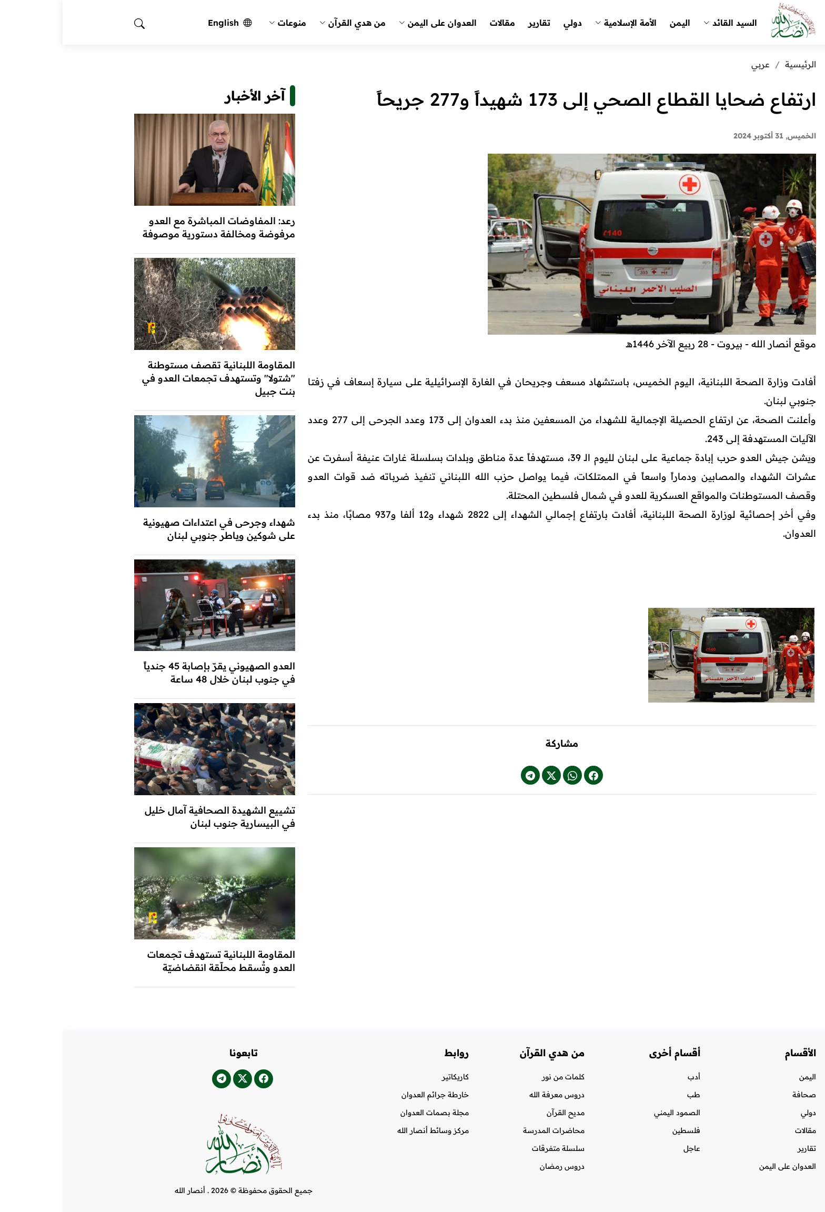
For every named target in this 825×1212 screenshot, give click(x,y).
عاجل (629, 1148)
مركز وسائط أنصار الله (370, 1130)
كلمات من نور (500, 1076)
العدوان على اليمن (375, 22)
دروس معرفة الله (494, 1094)
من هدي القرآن (290, 22)
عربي (698, 64)
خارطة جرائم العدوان (372, 1094)
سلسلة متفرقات (495, 1148)
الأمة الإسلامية (563, 22)
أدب (631, 1076)
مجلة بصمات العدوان (372, 1112)
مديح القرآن (503, 1112)
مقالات (439, 22)
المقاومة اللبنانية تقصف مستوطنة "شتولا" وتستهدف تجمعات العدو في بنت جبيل (156, 378)
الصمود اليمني (614, 1112)
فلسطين (624, 1130)
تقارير (477, 22)
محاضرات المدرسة (491, 1130)
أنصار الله (127, 1190)
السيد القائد (668, 22)
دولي (510, 22)
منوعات (225, 22)
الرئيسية (737, 64)
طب (631, 1094)
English (167, 22)
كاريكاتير (392, 1076)
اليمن (617, 22)
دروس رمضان (499, 1166)
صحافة (741, 1094)
